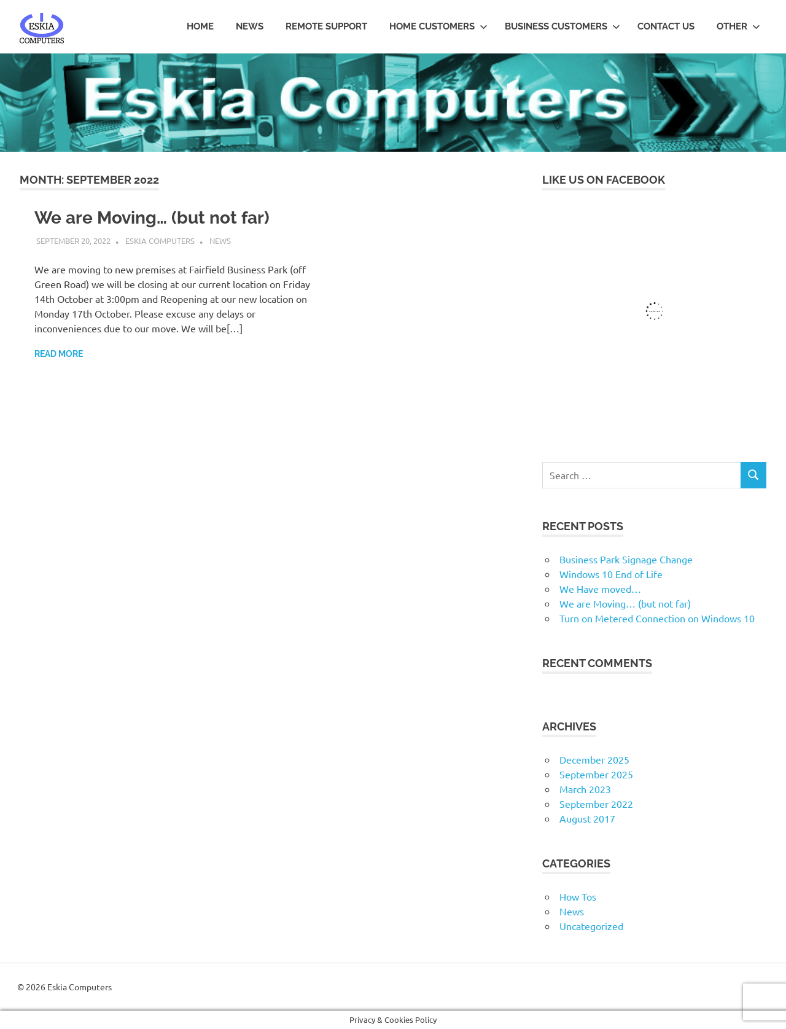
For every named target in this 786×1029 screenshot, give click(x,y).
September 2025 (596, 774)
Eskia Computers (160, 240)
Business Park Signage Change (626, 559)
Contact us (666, 26)
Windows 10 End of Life (611, 574)
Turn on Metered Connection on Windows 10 (657, 618)
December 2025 (594, 759)
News (249, 26)
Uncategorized (591, 926)
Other (738, 26)
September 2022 (596, 803)
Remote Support (326, 26)
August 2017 (587, 818)
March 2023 (585, 789)
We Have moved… (600, 588)
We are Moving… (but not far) (152, 218)
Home (200, 26)
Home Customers (438, 26)
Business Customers (562, 26)
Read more (58, 354)
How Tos (577, 896)
